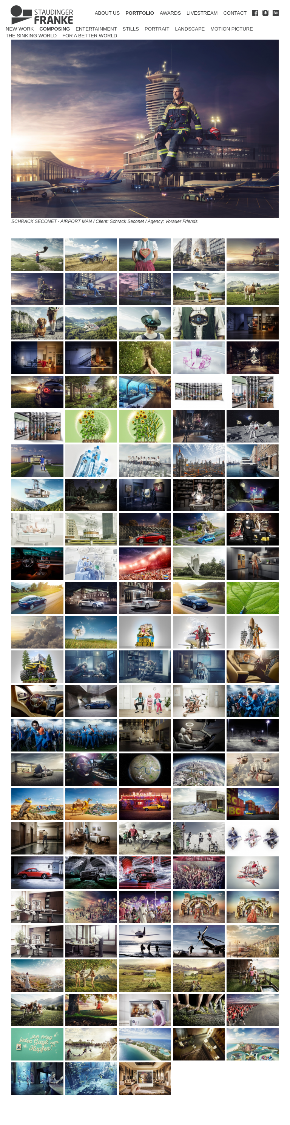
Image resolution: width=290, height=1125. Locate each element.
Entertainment (96, 29)
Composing (54, 29)
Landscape (190, 29)
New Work (20, 29)
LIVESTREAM (202, 13)
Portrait (157, 29)
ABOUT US (107, 13)
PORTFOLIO (139, 13)
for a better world (89, 35)
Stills (131, 29)
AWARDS (170, 13)
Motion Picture (231, 29)
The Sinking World (31, 35)
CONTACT (235, 13)
